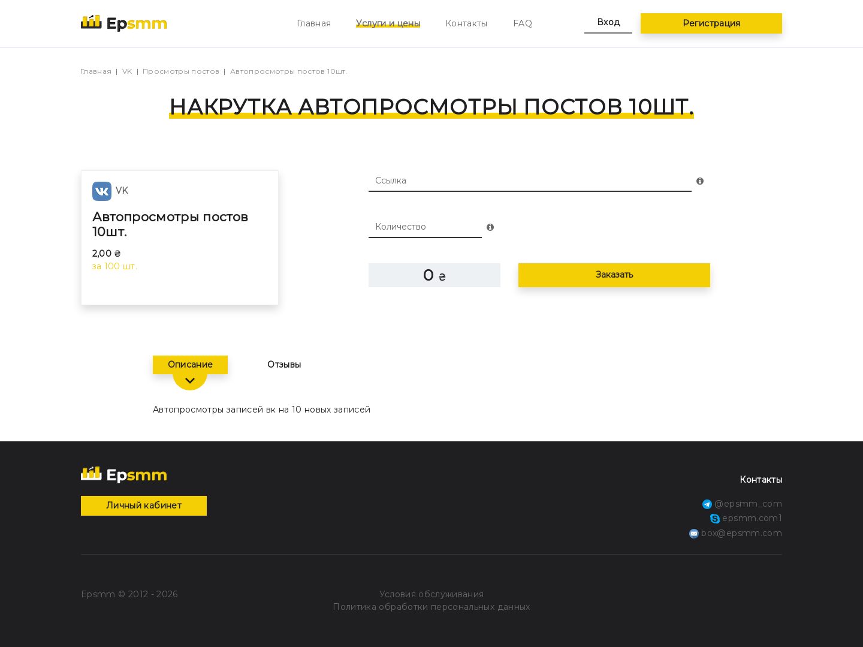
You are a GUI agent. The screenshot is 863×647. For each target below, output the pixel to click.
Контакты (466, 23)
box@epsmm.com (735, 533)
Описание (190, 364)
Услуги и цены (388, 23)
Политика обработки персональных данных (431, 606)
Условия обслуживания (431, 594)
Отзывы (284, 364)
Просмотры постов (181, 71)
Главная (314, 23)
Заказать (614, 274)
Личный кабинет (144, 505)
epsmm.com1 (746, 518)
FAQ (522, 23)
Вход (608, 22)
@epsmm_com (742, 503)
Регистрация (712, 23)
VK (127, 71)
